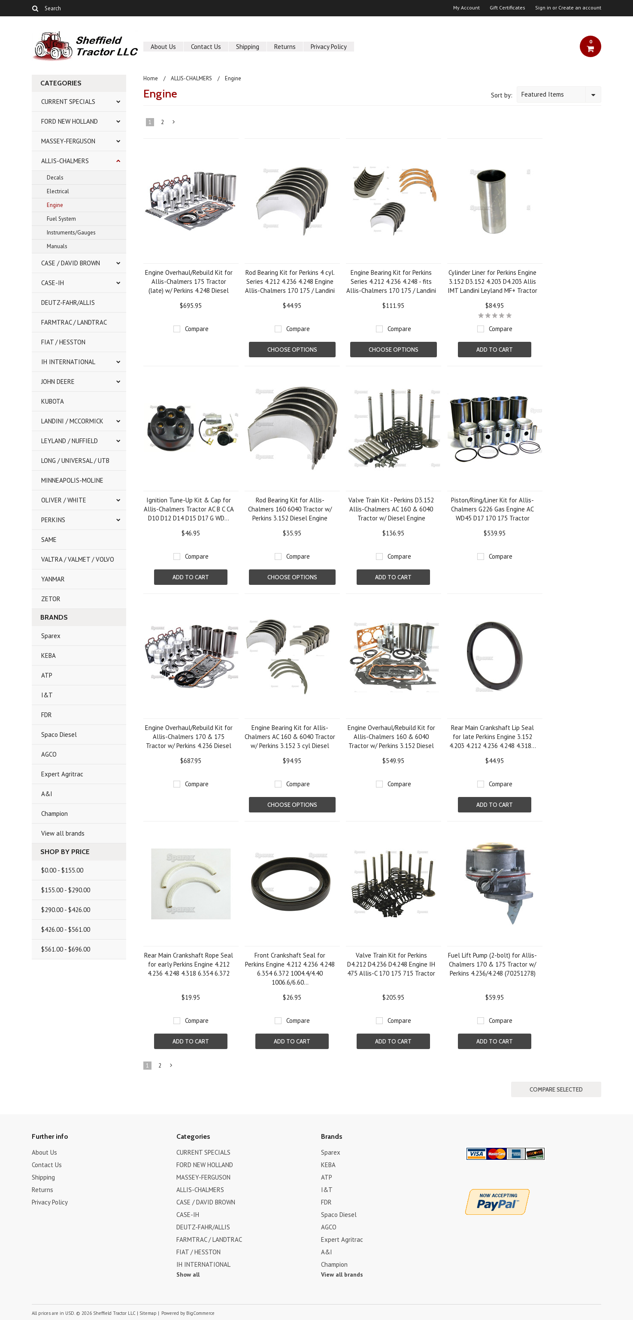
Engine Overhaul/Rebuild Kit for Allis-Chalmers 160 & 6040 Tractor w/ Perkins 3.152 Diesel (391, 737)
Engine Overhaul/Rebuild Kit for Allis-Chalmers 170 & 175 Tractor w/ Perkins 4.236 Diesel (189, 737)
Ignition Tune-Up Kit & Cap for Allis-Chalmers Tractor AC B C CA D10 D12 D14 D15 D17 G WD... (189, 509)
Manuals (57, 246)
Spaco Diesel (59, 734)
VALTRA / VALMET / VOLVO (77, 559)
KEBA (48, 655)
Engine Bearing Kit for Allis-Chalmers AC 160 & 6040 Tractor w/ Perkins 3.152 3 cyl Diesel (290, 737)
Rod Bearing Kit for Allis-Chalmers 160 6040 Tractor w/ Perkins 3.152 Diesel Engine (290, 509)
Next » (174, 124)
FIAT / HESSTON (63, 342)
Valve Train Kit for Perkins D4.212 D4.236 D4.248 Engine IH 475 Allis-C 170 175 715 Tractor (391, 964)
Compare (197, 329)
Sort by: (501, 95)
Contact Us (206, 47)
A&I (46, 794)
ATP (46, 675)
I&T (47, 695)
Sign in (543, 8)
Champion (54, 813)
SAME (49, 539)
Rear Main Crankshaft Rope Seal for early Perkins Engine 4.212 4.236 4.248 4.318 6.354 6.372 (188, 964)
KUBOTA (52, 401)
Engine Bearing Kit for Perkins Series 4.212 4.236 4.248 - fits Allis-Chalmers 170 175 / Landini (391, 281)
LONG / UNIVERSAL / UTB (75, 460)
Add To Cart (494, 349)
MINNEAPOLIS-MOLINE (72, 480)
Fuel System (61, 218)
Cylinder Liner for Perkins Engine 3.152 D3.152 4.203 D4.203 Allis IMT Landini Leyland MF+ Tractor (492, 281)
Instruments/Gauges (71, 232)
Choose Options (292, 349)
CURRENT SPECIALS (68, 101)
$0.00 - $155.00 (62, 870)
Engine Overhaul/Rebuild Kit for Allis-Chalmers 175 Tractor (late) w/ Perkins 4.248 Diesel (189, 281)
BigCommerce (200, 1313)
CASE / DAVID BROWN (70, 263)
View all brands (63, 833)
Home (150, 78)
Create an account (579, 8)
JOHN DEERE (58, 381)
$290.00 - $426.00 (65, 910)
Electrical (58, 191)
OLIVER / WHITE (63, 500)
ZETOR (51, 599)
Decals (55, 177)
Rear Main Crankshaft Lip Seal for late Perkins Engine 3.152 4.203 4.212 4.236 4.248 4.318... (492, 737)
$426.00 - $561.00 (65, 929)
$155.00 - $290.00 (65, 890)
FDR (46, 715)
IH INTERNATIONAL (68, 362)
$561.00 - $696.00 (65, 949)
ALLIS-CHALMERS (65, 161)
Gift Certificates (507, 8)
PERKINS (53, 520)
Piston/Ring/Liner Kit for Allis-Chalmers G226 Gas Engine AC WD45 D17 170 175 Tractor (492, 509)
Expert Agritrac (62, 774)
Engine (55, 205)
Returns (285, 47)
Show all (188, 1274)
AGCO (49, 754)
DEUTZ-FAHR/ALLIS (68, 302)
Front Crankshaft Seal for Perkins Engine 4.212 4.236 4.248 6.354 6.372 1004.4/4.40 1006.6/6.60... (290, 968)
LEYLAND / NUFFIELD (69, 441)
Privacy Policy (329, 47)
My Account (466, 8)
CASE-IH (52, 283)
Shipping (247, 47)
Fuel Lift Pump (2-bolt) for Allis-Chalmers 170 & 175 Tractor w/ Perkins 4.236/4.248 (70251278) (492, 964)
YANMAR (53, 579)
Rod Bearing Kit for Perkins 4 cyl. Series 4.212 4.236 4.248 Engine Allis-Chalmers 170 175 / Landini (290, 281)
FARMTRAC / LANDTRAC (74, 322)
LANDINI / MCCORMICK (72, 421)
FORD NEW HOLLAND (69, 121)
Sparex (51, 636)
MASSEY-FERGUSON (68, 141)
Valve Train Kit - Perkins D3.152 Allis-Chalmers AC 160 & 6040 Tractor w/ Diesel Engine (391, 509)
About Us (163, 47)
